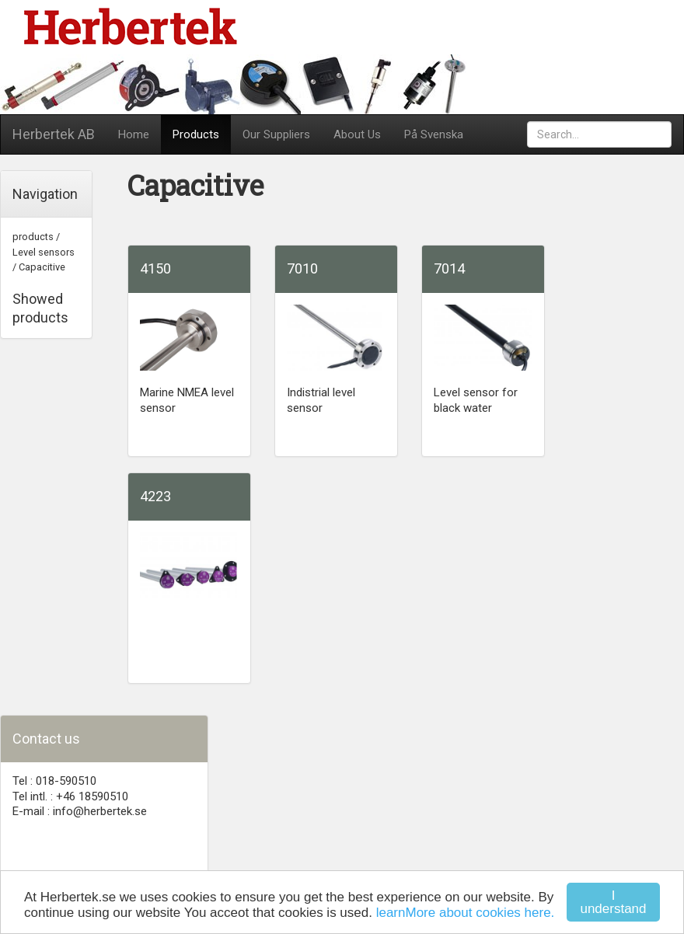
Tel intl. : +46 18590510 (70, 796)
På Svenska (433, 134)
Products (196, 134)
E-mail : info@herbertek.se (79, 811)
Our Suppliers (276, 134)
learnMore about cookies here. (465, 912)
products (33, 236)
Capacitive (42, 267)
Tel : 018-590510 (54, 781)
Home (133, 134)
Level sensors (43, 252)
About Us (357, 134)
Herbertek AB (53, 134)
